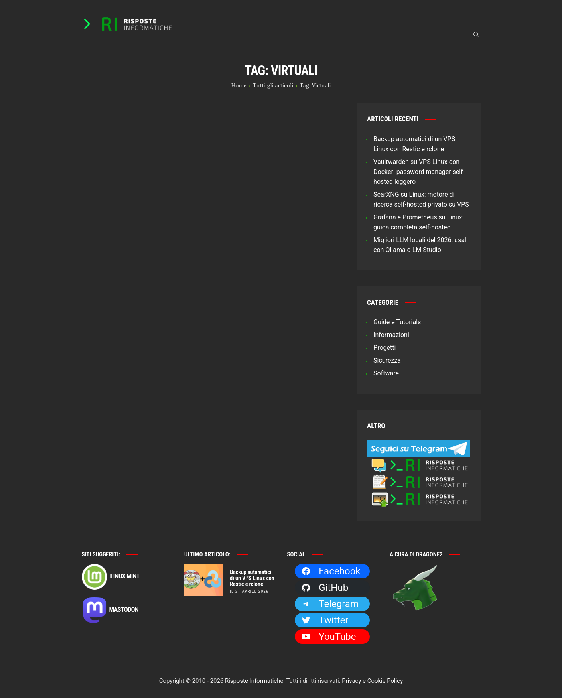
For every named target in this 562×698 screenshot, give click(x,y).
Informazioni (391, 335)
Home (239, 85)
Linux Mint (111, 577)
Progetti (384, 347)
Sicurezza (387, 360)
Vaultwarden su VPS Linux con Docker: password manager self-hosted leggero (419, 171)
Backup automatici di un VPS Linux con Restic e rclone (252, 578)
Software (386, 373)
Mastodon (110, 610)
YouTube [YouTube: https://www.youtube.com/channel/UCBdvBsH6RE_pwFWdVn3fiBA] (328, 636)
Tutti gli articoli (273, 85)
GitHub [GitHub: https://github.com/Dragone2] (324, 587)
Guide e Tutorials (397, 322)
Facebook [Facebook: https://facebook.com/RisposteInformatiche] (330, 571)
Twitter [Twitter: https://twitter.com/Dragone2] (324, 620)
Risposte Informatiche (254, 680)
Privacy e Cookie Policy (372, 680)
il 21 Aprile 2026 (249, 591)
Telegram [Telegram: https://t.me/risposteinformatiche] (330, 603)
